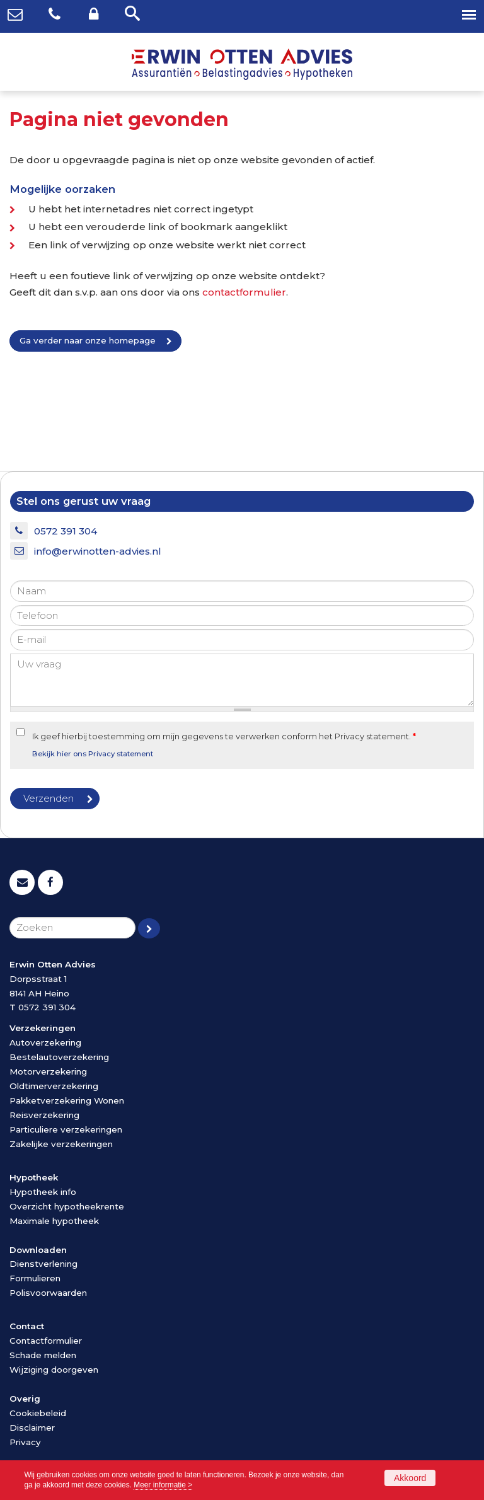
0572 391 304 (65, 531)
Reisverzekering (44, 1115)
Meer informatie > (163, 1484)
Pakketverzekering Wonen (66, 1100)
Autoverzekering (45, 1042)
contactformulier (244, 292)
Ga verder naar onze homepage (88, 340)
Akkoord (410, 1478)
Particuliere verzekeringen (65, 1129)
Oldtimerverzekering (53, 1086)
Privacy (25, 1442)
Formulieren (34, 1278)
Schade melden (42, 1355)
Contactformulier (45, 1341)
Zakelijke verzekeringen (61, 1144)
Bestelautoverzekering (59, 1057)
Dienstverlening (43, 1264)
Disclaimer (32, 1427)
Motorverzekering (48, 1071)
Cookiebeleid (37, 1413)
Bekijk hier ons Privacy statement (92, 753)
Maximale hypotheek (54, 1221)
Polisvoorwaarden (48, 1293)
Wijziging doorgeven (53, 1369)
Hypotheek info (42, 1192)
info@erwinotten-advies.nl (97, 551)
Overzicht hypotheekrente (66, 1206)
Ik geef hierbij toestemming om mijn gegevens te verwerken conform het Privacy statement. (224, 736)
